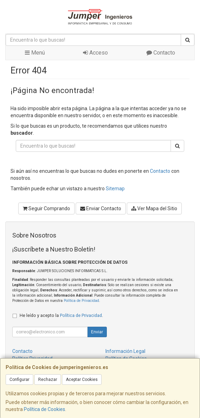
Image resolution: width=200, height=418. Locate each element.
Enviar (97, 332)
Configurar (19, 379)
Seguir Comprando (46, 208)
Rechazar (47, 379)
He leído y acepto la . (61, 315)
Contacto (160, 52)
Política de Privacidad (81, 301)
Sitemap (115, 188)
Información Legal (125, 351)
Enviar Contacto (100, 208)
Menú (35, 52)
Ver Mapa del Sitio (154, 208)
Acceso (95, 52)
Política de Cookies (44, 409)
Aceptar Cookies (82, 379)
